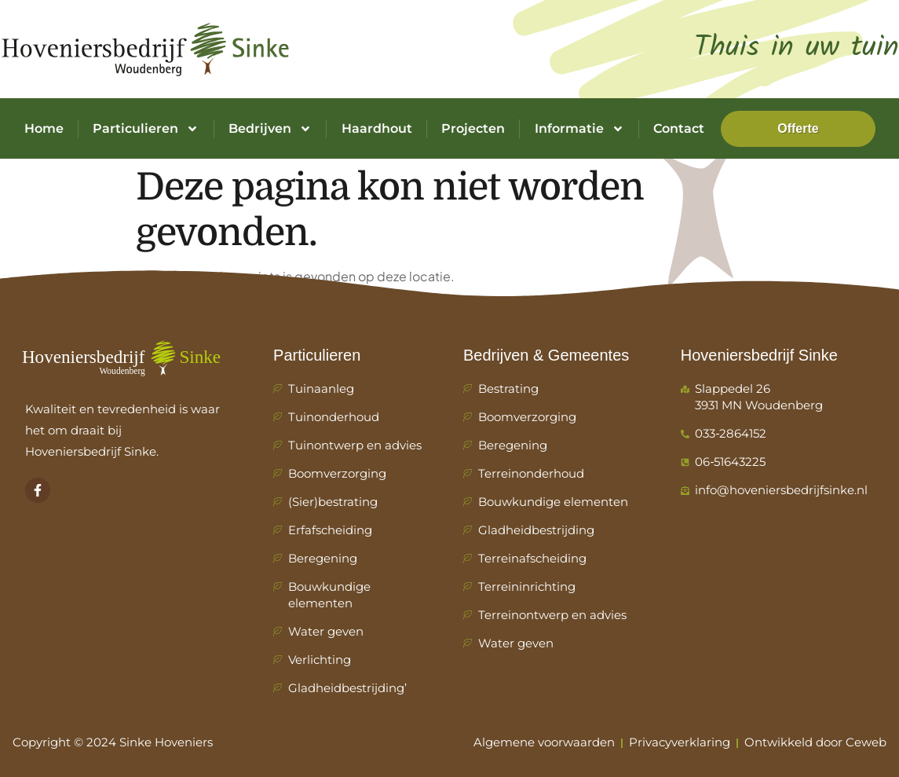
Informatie (579, 129)
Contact (678, 128)
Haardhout (377, 128)
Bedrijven (270, 129)
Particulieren (146, 129)
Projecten (473, 128)
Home (44, 128)
